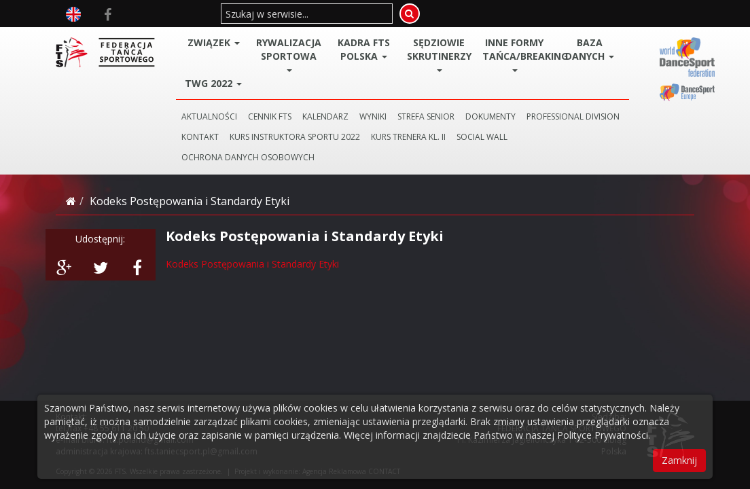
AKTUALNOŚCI (209, 116)
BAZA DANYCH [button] (589, 49)
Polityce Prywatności (602, 435)
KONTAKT (200, 137)
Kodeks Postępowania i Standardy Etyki (252, 263)
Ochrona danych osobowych (248, 157)
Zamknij (679, 460)
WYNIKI (373, 116)
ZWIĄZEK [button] (214, 42)
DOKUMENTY (490, 116)
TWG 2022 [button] (213, 83)
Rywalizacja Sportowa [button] (288, 54)
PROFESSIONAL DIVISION (573, 116)
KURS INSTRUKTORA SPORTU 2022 (295, 137)
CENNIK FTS (269, 116)
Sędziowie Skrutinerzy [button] (439, 54)
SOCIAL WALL (482, 137)
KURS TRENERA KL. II (408, 137)
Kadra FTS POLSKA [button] (364, 49)
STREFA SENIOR (425, 116)
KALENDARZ (325, 116)
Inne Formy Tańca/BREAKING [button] (517, 54)
